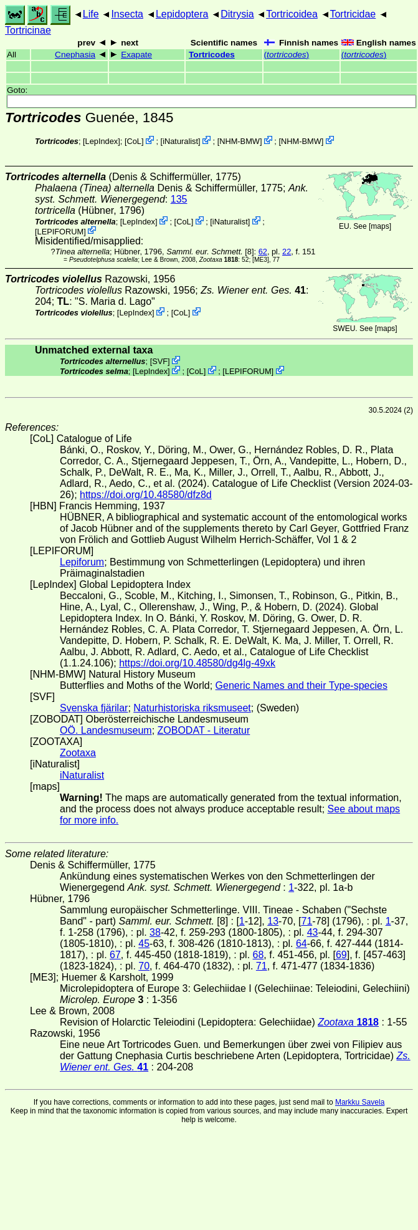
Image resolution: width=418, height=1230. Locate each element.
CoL (133, 141)
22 (286, 251)
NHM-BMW (239, 141)
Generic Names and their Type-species (301, 685)
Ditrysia (237, 14)
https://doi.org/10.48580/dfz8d (146, 494)
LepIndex (101, 141)
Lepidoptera (182, 14)
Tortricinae (28, 30)
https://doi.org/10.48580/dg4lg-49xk (197, 663)
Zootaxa (78, 752)
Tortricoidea (292, 14)
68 (258, 954)
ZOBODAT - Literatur (204, 730)
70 (144, 966)
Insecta (127, 14)
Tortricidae (353, 14)
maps (380, 226)
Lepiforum (82, 562)
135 (179, 199)
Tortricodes (212, 54)
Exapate (136, 54)
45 (144, 943)
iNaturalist (180, 141)
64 (301, 943)
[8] (210, 251)
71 (307, 921)
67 (115, 954)
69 (341, 954)
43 (312, 932)
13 (272, 921)
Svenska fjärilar (94, 708)
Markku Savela (359, 1102)
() (287, 54)
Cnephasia (75, 54)
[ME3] (260, 259)
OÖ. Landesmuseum (106, 730)
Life (91, 14)
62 (263, 251)
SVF (160, 361)
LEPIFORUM (60, 231)
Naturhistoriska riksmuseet (192, 708)
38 (155, 932)
